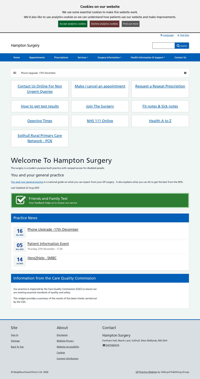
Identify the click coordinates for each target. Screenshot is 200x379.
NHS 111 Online (100, 121)
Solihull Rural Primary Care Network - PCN (40, 138)
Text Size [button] (183, 35)
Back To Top (17, 346)
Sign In (14, 335)
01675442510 (110, 345)
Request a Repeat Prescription (160, 86)
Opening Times (39, 121)
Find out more (130, 23)
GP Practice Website (146, 372)
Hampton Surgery (25, 45)
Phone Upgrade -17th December (38, 72)
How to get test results (40, 106)
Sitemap (15, 340)
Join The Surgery (100, 106)
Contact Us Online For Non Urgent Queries (40, 89)
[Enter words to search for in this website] (163, 45)
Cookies (61, 352)
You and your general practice (27, 181)
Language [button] (167, 35)
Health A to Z (160, 121)
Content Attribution (67, 358)
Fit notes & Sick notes (160, 106)
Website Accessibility (68, 346)
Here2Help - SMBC (42, 258)
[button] (83, 57)
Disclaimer (62, 335)
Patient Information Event (48, 244)
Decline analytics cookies (104, 23)
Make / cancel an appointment (100, 86)
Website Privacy (65, 340)
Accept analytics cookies (73, 23)
